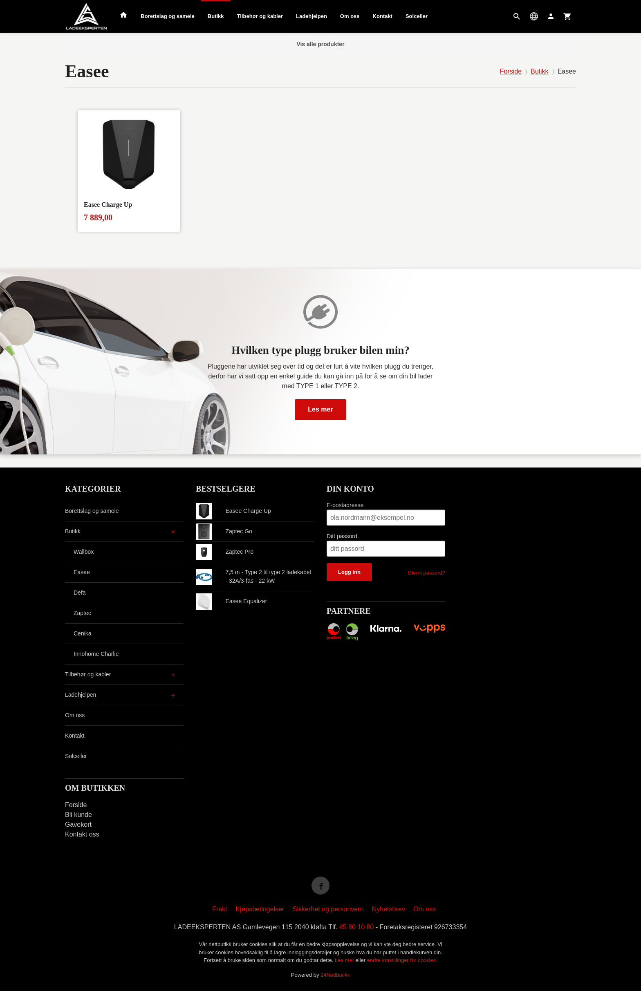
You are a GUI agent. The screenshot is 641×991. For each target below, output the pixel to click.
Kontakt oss (82, 834)
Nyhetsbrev (388, 909)
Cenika (83, 633)
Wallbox (84, 551)
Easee (82, 572)
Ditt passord (342, 536)
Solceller (417, 16)
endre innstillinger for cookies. (402, 960)
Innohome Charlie (96, 654)
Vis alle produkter (320, 44)
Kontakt (382, 16)
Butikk (216, 16)
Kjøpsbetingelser (259, 909)
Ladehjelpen (311, 16)
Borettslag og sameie (168, 16)
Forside (511, 71)
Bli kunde (78, 814)
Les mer (320, 409)
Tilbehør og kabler (260, 16)
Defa (80, 592)
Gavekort (78, 824)
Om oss (350, 16)
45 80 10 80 (356, 927)
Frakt (219, 909)
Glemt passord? (426, 573)
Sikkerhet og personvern (328, 909)
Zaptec (82, 613)
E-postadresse (345, 505)
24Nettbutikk (335, 975)
